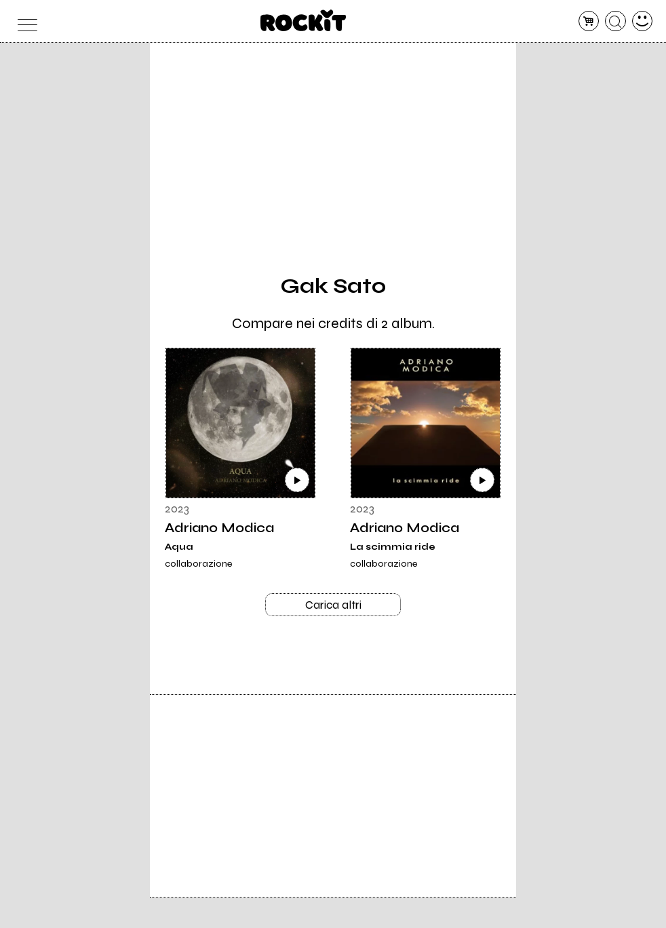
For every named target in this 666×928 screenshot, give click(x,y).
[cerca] (615, 21)
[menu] (24, 21)
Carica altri (333, 606)
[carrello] (589, 21)
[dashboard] (642, 21)
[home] (303, 20)
